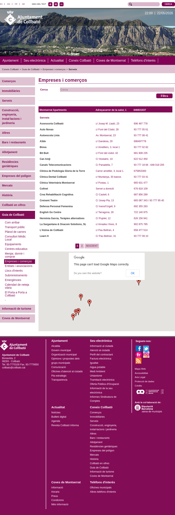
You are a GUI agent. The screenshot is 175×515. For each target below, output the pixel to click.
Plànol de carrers (15, 231)
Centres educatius (16, 248)
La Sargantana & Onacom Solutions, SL (63, 224)
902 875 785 (140, 224)
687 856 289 (140, 194)
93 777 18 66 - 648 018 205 (149, 164)
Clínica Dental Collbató (53, 176)
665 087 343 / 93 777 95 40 (149, 200)
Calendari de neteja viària (17, 286)
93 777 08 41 (141, 135)
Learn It (44, 235)
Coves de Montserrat (16, 318)
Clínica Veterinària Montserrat (57, 182)
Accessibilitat (141, 373)
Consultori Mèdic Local (15, 238)
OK (132, 273)
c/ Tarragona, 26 (104, 212)
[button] (73, 316)
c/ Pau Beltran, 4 (105, 230)
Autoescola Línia (49, 135)
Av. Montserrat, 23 (106, 135)
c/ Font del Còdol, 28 (107, 129)
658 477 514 (140, 230)
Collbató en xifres (13, 204)
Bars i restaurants (14, 142)
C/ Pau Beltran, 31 (106, 235)
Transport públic (15, 227)
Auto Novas (46, 129)
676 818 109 (140, 188)
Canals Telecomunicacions (55, 164)
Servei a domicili (105, 188)
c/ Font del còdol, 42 (107, 153)
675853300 (140, 170)
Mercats (7, 185)
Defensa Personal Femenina (56, 206)
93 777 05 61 (141, 129)
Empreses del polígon (16, 175)
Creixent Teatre (48, 200)
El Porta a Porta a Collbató (16, 294)
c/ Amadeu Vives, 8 (106, 224)
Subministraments (16, 275)
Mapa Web (140, 368)
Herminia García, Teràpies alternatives (62, 218)
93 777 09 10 (141, 235)
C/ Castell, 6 (102, 194)
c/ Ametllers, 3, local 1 (108, 147)
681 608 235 (140, 153)
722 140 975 (140, 212)
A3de (43, 141)
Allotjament (9, 152)
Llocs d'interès (14, 270)
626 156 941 (140, 218)
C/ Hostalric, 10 (104, 159)
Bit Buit (44, 153)
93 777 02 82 (141, 147)
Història (7, 195)
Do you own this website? (87, 273)
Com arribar (12, 222)
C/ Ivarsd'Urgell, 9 (105, 206)
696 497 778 (140, 123)
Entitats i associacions (18, 265)
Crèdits (138, 385)
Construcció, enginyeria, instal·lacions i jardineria (11, 116)
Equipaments (13, 244)
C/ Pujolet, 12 (103, 218)
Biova (43, 147)
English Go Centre (50, 212)
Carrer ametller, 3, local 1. (110, 170)
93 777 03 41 (141, 176)
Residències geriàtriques (10, 164)
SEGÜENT (92, 245)
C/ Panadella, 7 (104, 164)
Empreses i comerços (54, 69)
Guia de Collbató (31, 69)
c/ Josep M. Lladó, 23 (107, 123)
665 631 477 (140, 182)
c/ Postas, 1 (102, 182)
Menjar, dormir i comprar (14, 255)
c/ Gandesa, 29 (104, 141)
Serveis (73, 69)
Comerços (9, 81)
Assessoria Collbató (52, 123)
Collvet (44, 188)
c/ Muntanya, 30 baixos (108, 176)
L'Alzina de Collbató (51, 230)
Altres (6, 132)
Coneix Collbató (10, 69)
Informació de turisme (16, 308)
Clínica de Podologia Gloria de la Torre (62, 170)
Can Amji (45, 159)
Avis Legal (140, 377)
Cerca (44, 89)
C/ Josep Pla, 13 (105, 200)
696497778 (140, 141)
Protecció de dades (144, 381)
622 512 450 (140, 159)
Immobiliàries (11, 90)
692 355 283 (140, 206)
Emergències (13, 279)
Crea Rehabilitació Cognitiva (56, 194)
